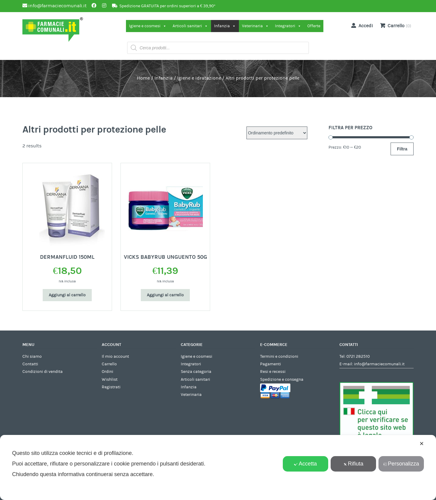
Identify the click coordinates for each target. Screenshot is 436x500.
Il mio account (115, 356)
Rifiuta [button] (353, 464)
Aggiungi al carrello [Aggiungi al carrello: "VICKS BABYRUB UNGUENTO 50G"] (165, 295)
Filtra (402, 148)
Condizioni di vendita (42, 371)
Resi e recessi (273, 371)
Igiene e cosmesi (148, 26)
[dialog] (218, 467)
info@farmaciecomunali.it (379, 364)
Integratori (288, 26)
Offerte (313, 26)
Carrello (109, 364)
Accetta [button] (305, 464)
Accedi (361, 25)
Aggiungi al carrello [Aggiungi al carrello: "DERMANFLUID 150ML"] (67, 295)
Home (143, 78)
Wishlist (109, 379)
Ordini (107, 371)
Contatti (30, 364)
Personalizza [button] (401, 464)
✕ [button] (421, 444)
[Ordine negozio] (276, 133)
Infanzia (225, 26)
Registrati (111, 387)
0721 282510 (358, 356)
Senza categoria (196, 371)
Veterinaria (255, 26)
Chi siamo (32, 356)
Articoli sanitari (190, 26)
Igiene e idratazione (199, 78)
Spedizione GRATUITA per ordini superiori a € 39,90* (167, 6)
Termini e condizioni (279, 356)
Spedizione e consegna (281, 379)
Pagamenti (270, 364)
